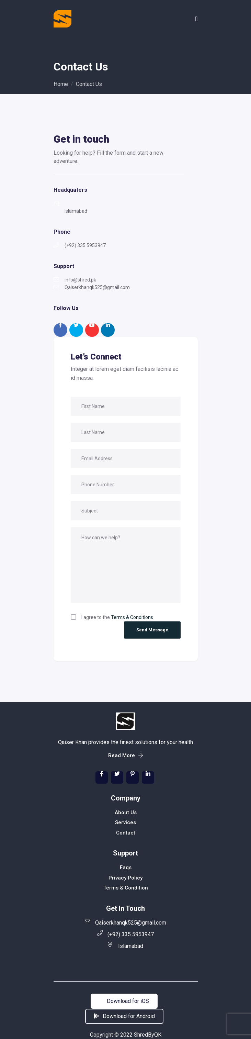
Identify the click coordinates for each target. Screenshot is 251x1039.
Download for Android (124, 1016)
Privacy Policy (125, 878)
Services (125, 822)
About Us (126, 812)
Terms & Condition (125, 888)
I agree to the (117, 617)
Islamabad (125, 945)
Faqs (126, 867)
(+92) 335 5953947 (125, 934)
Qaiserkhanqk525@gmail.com (125, 922)
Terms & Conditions (132, 617)
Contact (125, 833)
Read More (125, 755)
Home (61, 84)
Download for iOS (124, 1001)
